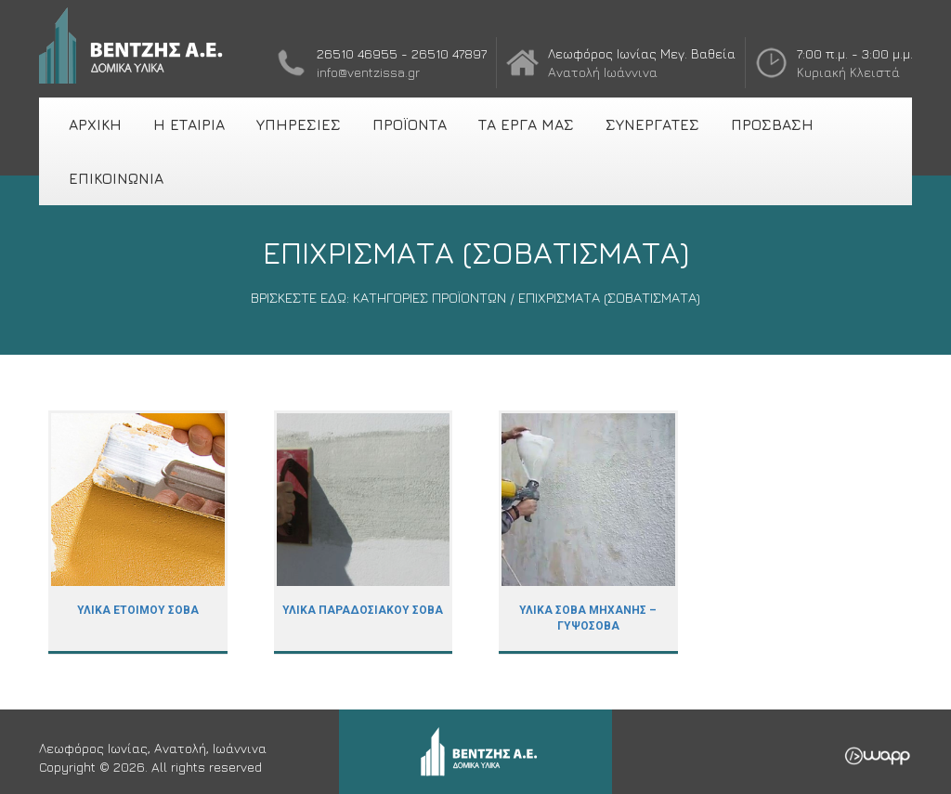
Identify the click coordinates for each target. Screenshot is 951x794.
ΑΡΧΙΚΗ (95, 124)
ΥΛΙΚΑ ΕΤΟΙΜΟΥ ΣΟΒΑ (138, 532)
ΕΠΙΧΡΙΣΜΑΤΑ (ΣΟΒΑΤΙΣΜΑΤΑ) (609, 298)
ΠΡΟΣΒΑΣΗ (772, 124)
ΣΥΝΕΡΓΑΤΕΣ (652, 124)
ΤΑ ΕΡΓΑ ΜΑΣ (526, 124)
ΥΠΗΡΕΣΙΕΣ (298, 124)
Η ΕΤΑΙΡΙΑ (189, 124)
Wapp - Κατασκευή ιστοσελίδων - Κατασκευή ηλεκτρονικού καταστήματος (877, 756)
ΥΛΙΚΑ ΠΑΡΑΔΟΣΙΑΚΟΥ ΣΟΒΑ (363, 532)
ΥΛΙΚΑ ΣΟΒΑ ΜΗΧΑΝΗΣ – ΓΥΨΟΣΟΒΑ (588, 532)
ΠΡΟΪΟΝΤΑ (409, 124)
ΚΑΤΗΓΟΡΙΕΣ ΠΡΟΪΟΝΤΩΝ (429, 298)
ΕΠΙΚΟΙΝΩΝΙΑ (116, 178)
